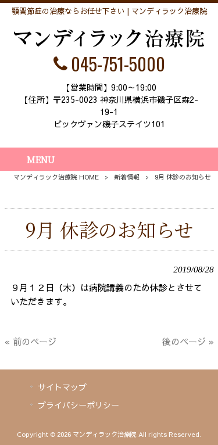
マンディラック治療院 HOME (56, 177)
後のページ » (188, 341)
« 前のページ (30, 341)
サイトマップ (62, 387)
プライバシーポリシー (78, 405)
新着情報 (127, 177)
